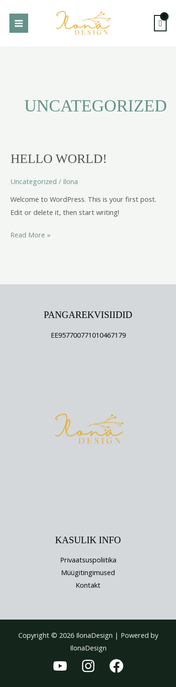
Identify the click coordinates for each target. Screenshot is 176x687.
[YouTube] (60, 666)
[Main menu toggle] (18, 23)
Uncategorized (33, 181)
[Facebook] (116, 666)
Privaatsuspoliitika (88, 559)
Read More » (30, 234)
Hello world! (58, 159)
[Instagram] (88, 666)
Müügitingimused (88, 572)
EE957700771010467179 (88, 335)
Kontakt (88, 585)
